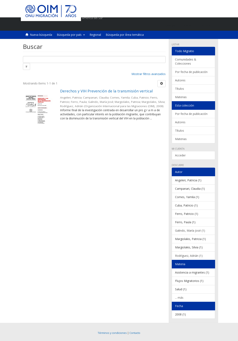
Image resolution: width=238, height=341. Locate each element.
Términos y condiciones (112, 333)
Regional (95, 35)
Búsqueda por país (71, 35)
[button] (188, 25)
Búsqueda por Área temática (125, 35)
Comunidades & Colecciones (185, 61)
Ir (26, 66)
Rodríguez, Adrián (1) (189, 256)
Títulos (179, 89)
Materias (181, 97)
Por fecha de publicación (191, 72)
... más (179, 297)
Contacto (134, 333)
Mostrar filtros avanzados (148, 74)
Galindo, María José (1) (190, 230)
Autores (180, 80)
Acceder (180, 155)
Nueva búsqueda (41, 35)
